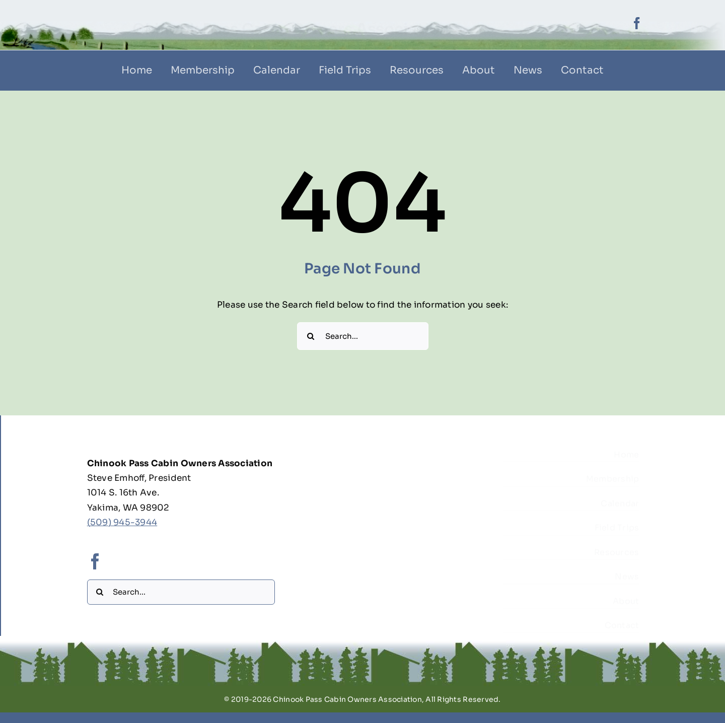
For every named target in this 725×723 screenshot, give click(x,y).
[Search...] (362, 336)
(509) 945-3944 (122, 525)
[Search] (311, 336)
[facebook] (637, 23)
